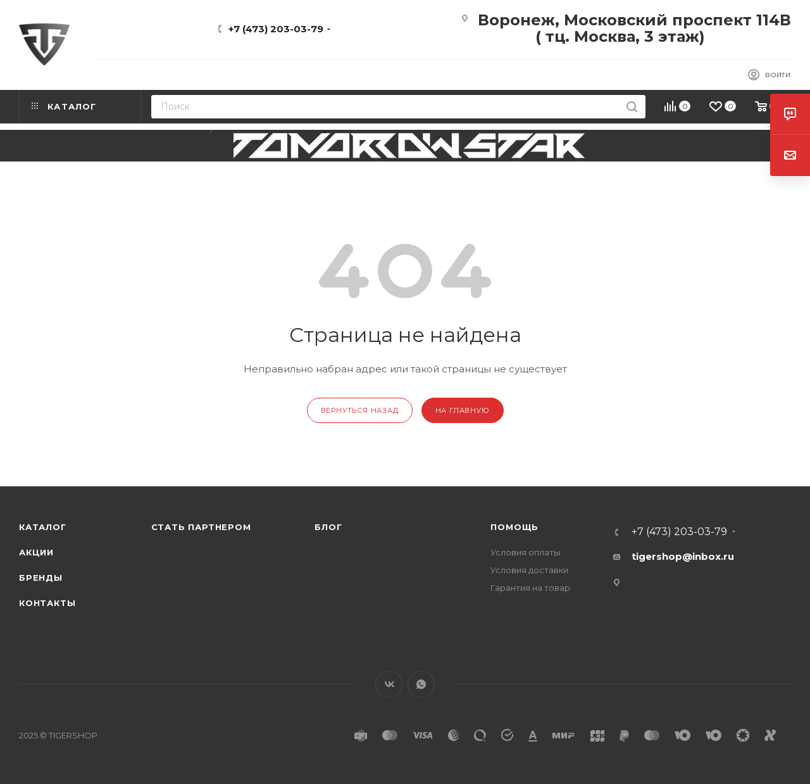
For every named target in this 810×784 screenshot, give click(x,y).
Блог (328, 527)
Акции (36, 552)
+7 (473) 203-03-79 (275, 29)
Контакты (47, 603)
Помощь (514, 527)
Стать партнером (201, 527)
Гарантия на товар (530, 588)
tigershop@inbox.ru (683, 556)
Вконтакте (388, 684)
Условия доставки (529, 570)
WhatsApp (421, 684)
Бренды (41, 577)
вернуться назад (360, 410)
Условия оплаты (525, 552)
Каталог (42, 527)
